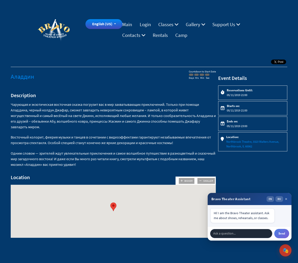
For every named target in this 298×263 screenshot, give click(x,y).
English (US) (102, 23)
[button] (113, 207)
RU (279, 199)
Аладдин (22, 76)
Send (281, 233)
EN (270, 199)
